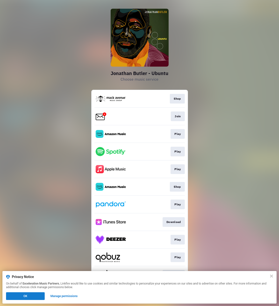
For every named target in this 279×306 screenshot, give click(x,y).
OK (25, 296)
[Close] (271, 276)
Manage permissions (64, 296)
